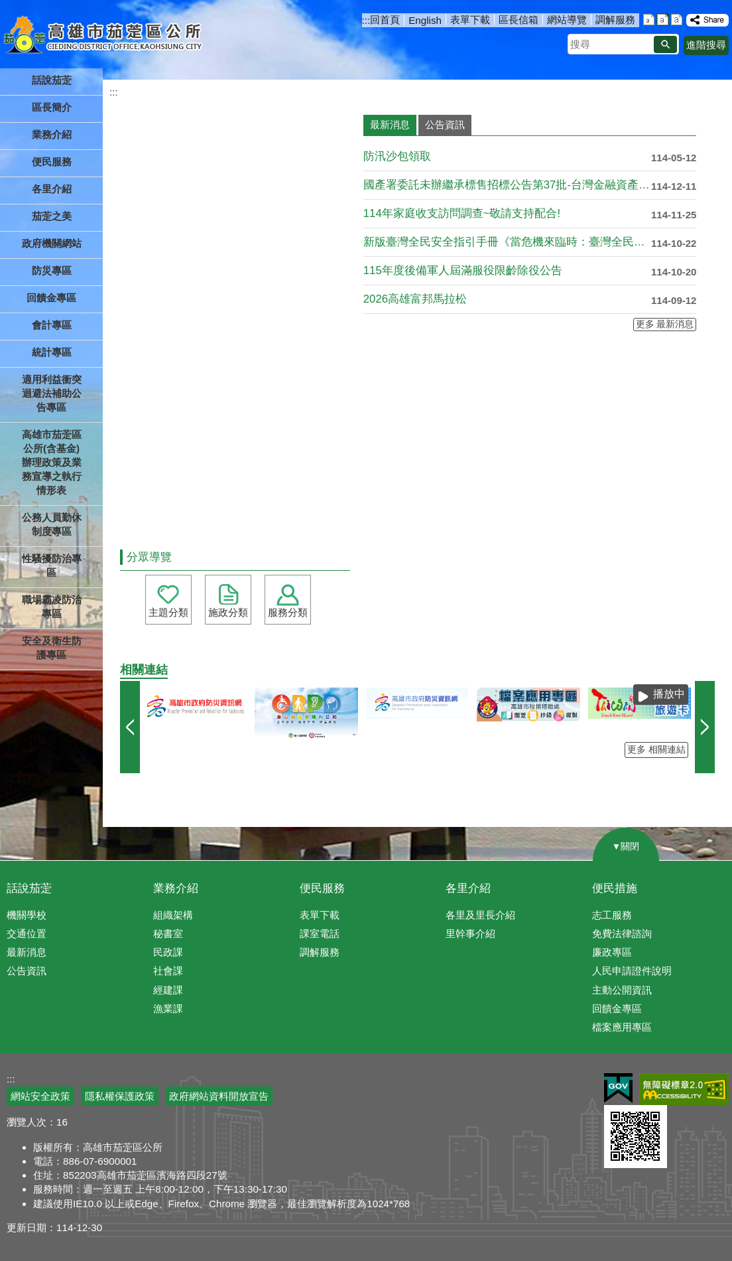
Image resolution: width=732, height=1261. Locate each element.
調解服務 (615, 19)
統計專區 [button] (52, 352)
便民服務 (322, 888)
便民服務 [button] (52, 161)
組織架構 (173, 915)
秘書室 (168, 933)
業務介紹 (175, 888)
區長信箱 (518, 19)
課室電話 (319, 933)
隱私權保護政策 (119, 1096)
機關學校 (26, 915)
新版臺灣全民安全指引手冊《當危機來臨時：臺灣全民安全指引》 (507, 242)
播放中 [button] (669, 694)
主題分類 (168, 612)
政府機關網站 (52, 243)
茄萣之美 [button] (52, 216)
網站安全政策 (40, 1096)
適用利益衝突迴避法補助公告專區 (52, 393)
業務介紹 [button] (52, 134)
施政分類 (228, 612)
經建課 (168, 990)
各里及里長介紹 (480, 915)
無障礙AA (684, 1089)
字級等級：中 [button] (662, 19)
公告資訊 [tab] (445, 124)
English (425, 20)
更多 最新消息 (665, 324)
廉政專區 (612, 952)
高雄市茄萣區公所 (104, 36)
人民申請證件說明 (632, 970)
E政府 (618, 1088)
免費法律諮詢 (622, 933)
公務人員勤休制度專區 (52, 524)
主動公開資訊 (622, 990)
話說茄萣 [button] (52, 80)
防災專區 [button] (52, 270)
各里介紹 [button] (52, 188)
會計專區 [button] (52, 325)
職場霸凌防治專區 (52, 606)
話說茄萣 (29, 888)
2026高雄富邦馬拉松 (415, 299)
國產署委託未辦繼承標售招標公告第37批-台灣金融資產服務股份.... (507, 185)
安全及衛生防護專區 (52, 647)
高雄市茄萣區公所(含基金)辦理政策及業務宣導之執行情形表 (52, 462)
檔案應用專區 (622, 1027)
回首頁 (385, 19)
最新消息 (26, 952)
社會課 (168, 970)
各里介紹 (468, 888)
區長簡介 (52, 107)
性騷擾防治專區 (52, 565)
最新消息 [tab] (390, 124)
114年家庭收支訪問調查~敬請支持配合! (461, 213)
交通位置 (26, 933)
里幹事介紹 (470, 933)
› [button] (705, 727)
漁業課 (168, 1008)
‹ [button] (130, 727)
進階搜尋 (706, 44)
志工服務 (612, 915)
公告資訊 (26, 970)
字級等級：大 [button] (676, 19)
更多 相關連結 (656, 750)
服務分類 (288, 612)
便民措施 (614, 888)
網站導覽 (567, 19)
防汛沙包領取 (397, 156)
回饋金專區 (51, 297)
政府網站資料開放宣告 (219, 1096)
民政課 (168, 952)
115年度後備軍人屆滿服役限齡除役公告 (462, 270)
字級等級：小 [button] (648, 19)
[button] (665, 44)
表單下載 (470, 19)
